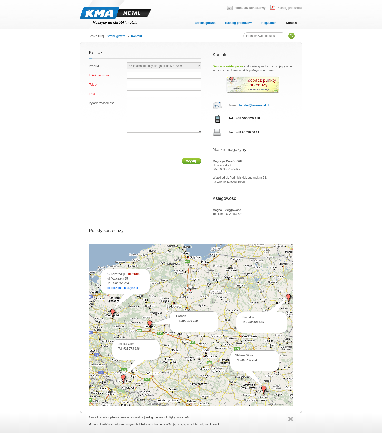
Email (92, 94)
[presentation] (164, 145)
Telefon (93, 84)
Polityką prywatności (178, 417)
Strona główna (205, 23)
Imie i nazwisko (99, 75)
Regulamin (268, 23)
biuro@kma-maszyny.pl (122, 288)
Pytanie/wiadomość (101, 103)
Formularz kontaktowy (249, 8)
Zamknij (290, 419)
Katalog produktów (238, 23)
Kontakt (291, 23)
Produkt (94, 66)
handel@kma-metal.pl (254, 105)
